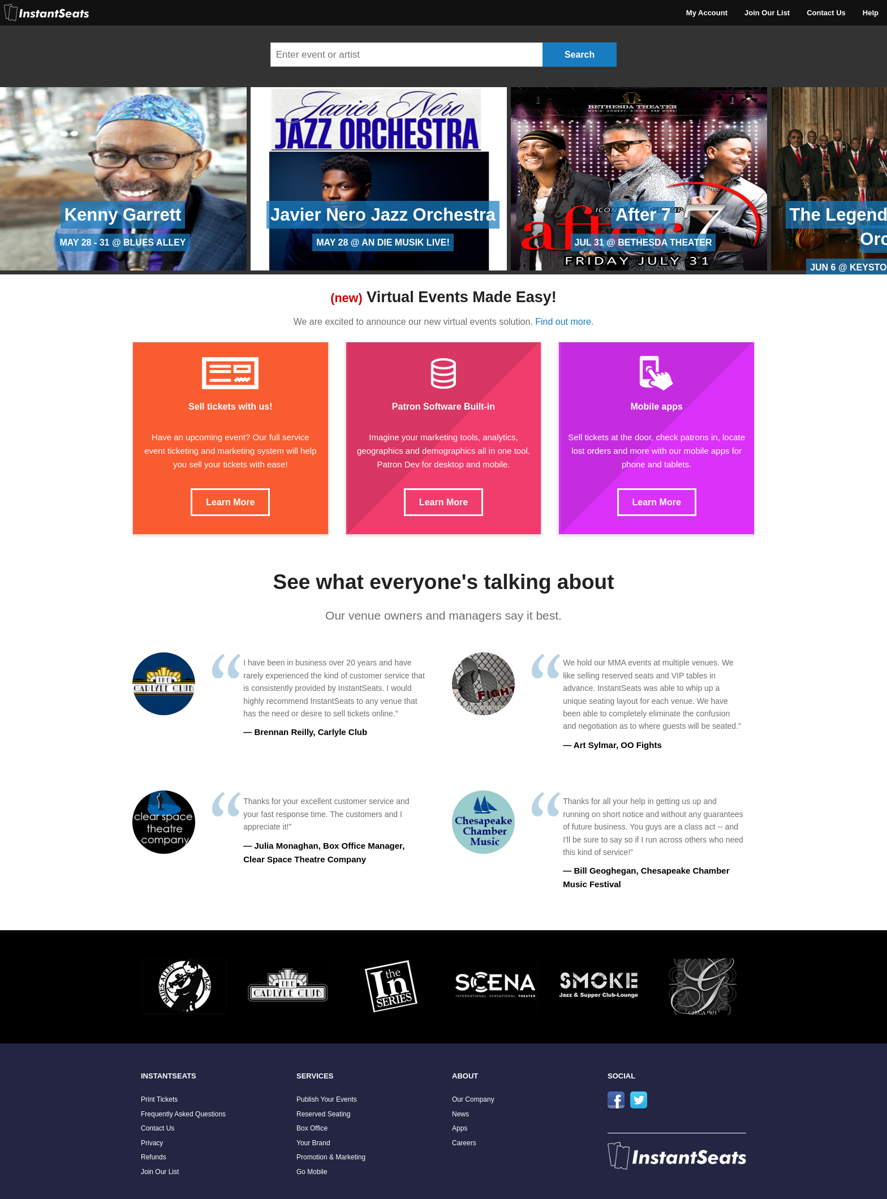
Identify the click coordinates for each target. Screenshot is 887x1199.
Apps (459, 1128)
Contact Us (826, 12)
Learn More (230, 502)
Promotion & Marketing (330, 1157)
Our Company (473, 1099)
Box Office (312, 1128)
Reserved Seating (323, 1114)
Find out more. (564, 321)
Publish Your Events (326, 1099)
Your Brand (313, 1143)
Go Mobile (312, 1172)
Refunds (153, 1157)
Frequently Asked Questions (183, 1114)
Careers (464, 1143)
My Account (706, 12)
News (460, 1114)
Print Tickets (159, 1099)
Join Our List (767, 12)
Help (871, 12)
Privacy (152, 1143)
